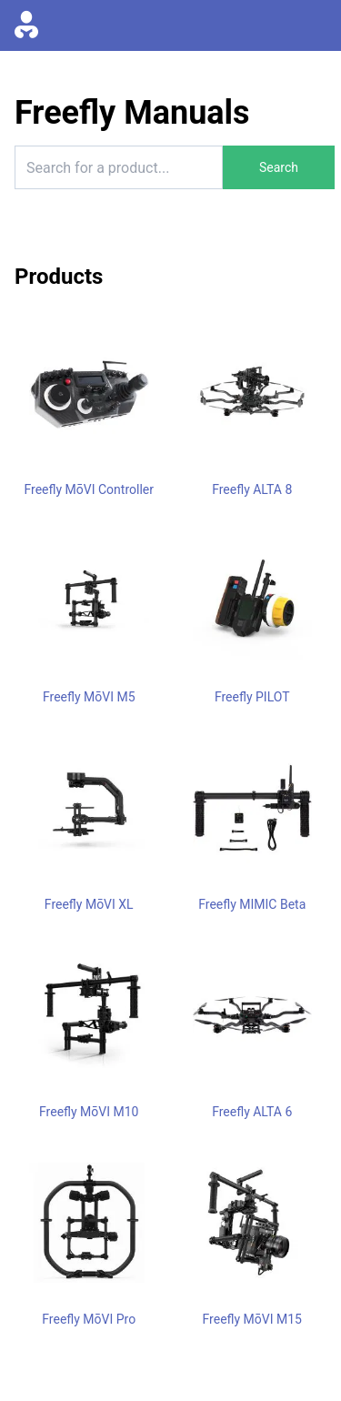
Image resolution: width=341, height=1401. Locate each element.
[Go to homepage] (26, 25)
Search (278, 167)
